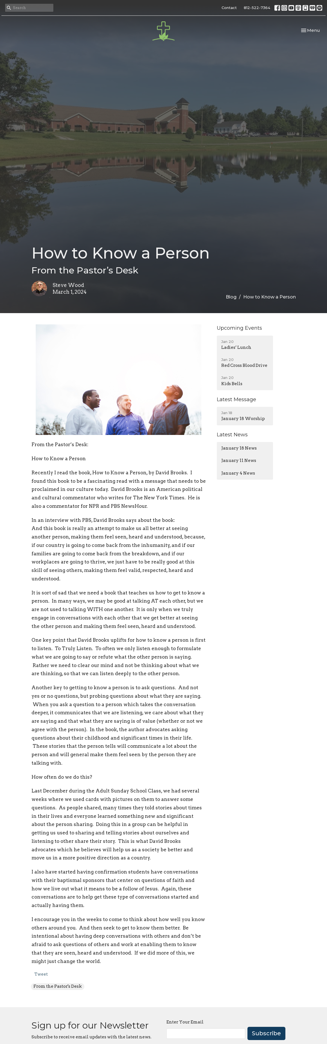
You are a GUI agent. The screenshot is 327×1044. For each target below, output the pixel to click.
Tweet (41, 974)
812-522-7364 (257, 7)
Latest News (232, 435)
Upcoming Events (239, 328)
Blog (231, 297)
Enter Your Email (185, 1022)
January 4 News (238, 473)
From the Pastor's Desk (57, 986)
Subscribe (266, 1033)
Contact (229, 7)
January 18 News (239, 448)
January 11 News (238, 460)
